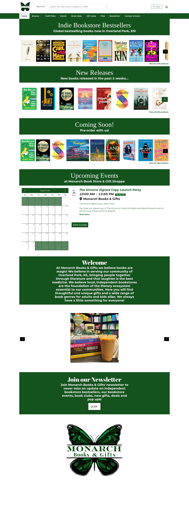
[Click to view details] (27, 51)
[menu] (94, 16)
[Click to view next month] (65, 190)
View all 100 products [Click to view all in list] (159, 64)
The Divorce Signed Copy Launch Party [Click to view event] (110, 190)
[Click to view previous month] (25, 190)
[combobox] (42, 6)
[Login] (156, 7)
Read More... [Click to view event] (84, 214)
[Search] (106, 6)
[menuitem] (24, 16)
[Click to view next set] (165, 52)
